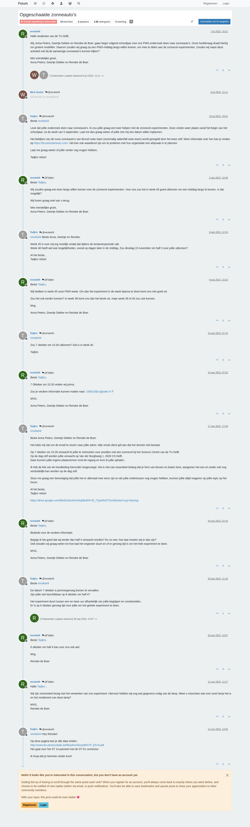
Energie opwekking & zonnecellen (38, 21)
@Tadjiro (48, 177)
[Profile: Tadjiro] (42, 182)
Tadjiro (34, 116)
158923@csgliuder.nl (98, 391)
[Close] (227, 775)
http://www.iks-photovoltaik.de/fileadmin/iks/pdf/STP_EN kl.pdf (67, 745)
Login (43, 805)
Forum (23, 3)
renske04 (35, 31)
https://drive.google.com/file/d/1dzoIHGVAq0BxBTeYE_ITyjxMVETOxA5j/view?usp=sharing (84, 500)
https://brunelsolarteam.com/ (51, 143)
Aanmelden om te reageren (214, 21)
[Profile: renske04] (43, 120)
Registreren (29, 805)
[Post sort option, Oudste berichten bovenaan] (192, 21)
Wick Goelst (36, 92)
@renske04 (52, 92)
